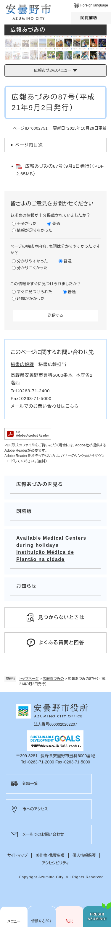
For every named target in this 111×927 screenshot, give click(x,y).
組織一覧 (30, 783)
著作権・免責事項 (50, 855)
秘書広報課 (22, 364)
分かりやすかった (32, 261)
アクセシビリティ (55, 863)
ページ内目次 (29, 144)
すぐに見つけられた (34, 292)
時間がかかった (31, 298)
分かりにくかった (32, 268)
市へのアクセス (35, 809)
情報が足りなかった (34, 230)
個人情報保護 (84, 855)
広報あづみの (53, 679)
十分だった (27, 223)
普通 (56, 223)
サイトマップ (17, 855)
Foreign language (94, 5)
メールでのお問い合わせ (43, 834)
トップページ (29, 679)
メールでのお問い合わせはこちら (44, 406)
